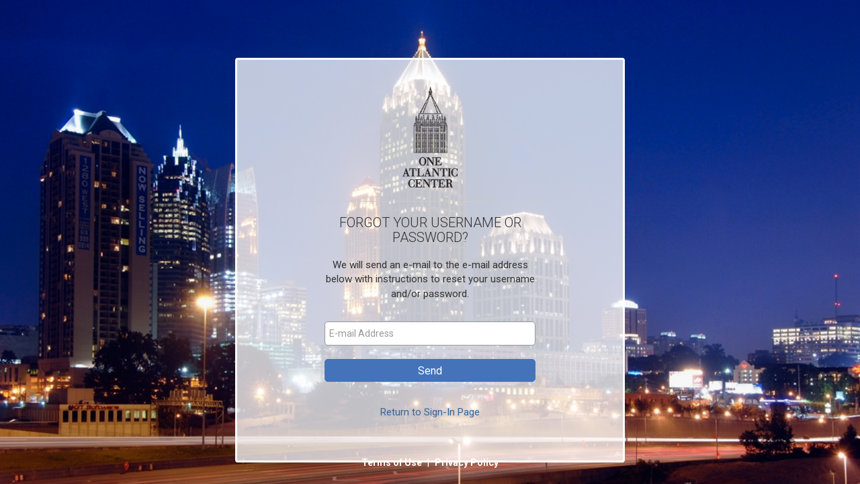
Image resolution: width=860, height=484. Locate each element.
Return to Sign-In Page (430, 412)
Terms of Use (392, 462)
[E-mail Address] (430, 333)
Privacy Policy (467, 462)
